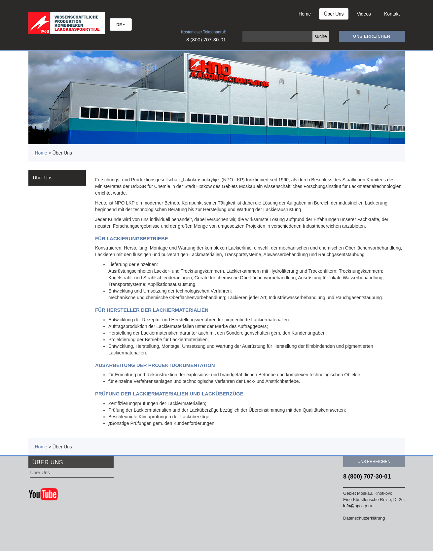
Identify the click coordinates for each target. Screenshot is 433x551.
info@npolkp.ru (357, 505)
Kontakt (392, 14)
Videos (364, 14)
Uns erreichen (371, 36)
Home (305, 14)
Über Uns (333, 14)
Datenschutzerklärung (364, 518)
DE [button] (119, 25)
